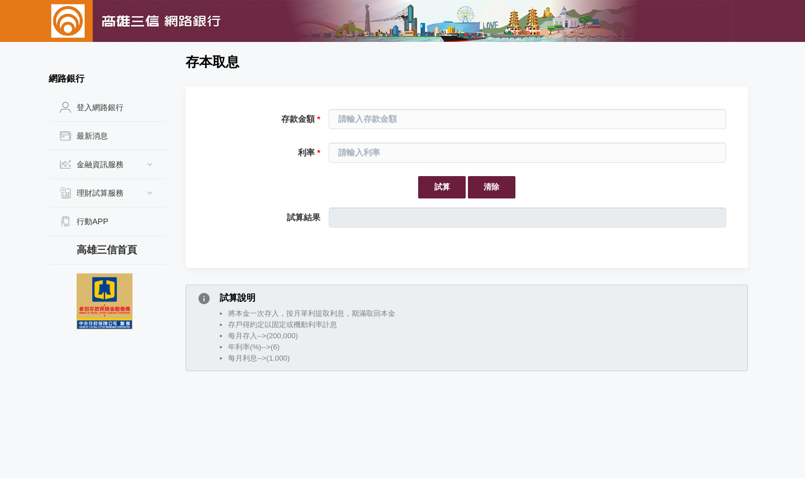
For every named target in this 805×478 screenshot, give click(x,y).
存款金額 (300, 119)
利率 (309, 152)
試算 (442, 186)
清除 (491, 186)
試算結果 (303, 217)
